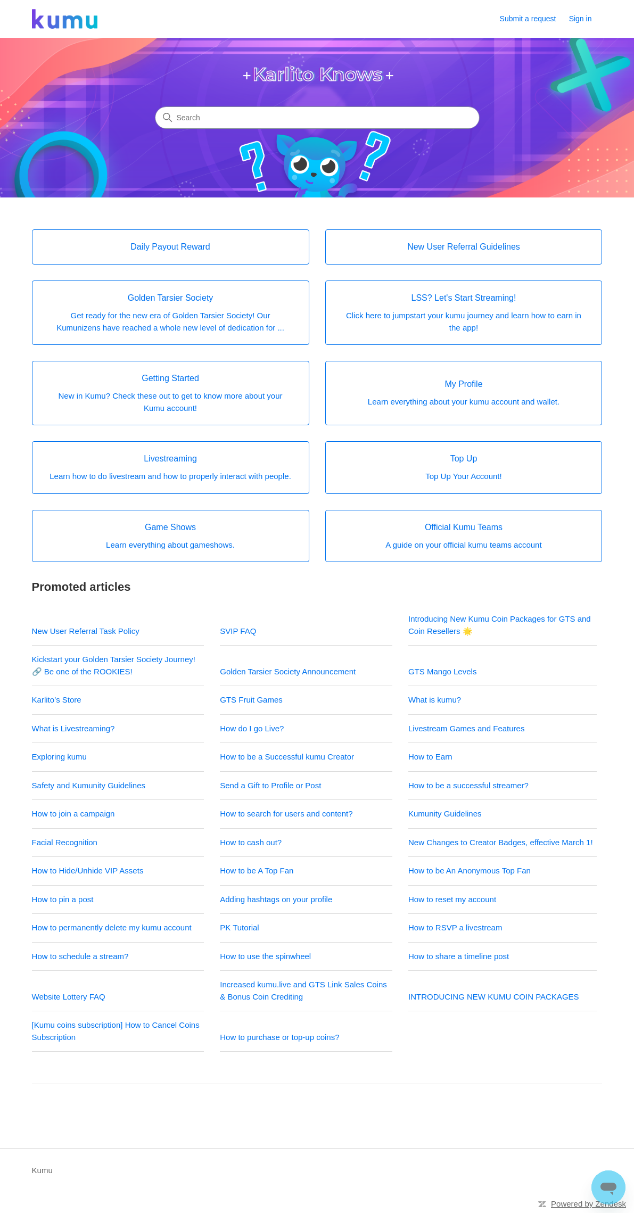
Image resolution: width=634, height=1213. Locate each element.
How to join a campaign (73, 813)
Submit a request (528, 18)
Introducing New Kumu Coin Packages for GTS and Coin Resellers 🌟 (499, 625)
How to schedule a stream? (80, 956)
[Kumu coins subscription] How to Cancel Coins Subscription (116, 1031)
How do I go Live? (252, 728)
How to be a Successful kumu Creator (287, 756)
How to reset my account (452, 899)
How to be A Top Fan (256, 870)
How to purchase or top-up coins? (279, 1037)
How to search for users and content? (286, 813)
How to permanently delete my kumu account (112, 927)
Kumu (42, 1170)
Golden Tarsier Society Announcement (288, 671)
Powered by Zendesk (588, 1203)
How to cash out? (251, 842)
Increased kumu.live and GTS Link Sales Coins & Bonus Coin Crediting (303, 990)
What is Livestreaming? (73, 728)
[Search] (317, 117)
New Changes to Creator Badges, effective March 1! (500, 842)
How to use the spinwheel (265, 956)
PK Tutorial (239, 927)
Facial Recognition (64, 842)
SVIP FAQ (238, 631)
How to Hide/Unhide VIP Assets (88, 870)
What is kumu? (434, 699)
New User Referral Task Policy (85, 631)
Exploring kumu (59, 756)
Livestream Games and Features (466, 728)
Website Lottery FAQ (68, 996)
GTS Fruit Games (251, 699)
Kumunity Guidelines (445, 813)
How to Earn (430, 756)
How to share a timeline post (458, 956)
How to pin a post (63, 899)
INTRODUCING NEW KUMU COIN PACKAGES (493, 996)
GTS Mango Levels (442, 671)
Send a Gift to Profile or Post (270, 785)
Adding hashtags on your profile (276, 899)
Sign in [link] (580, 18)
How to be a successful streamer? (468, 785)
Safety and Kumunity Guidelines (88, 785)
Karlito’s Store (56, 699)
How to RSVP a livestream (455, 927)
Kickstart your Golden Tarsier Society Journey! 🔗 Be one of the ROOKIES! (113, 665)
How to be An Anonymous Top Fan (469, 870)
